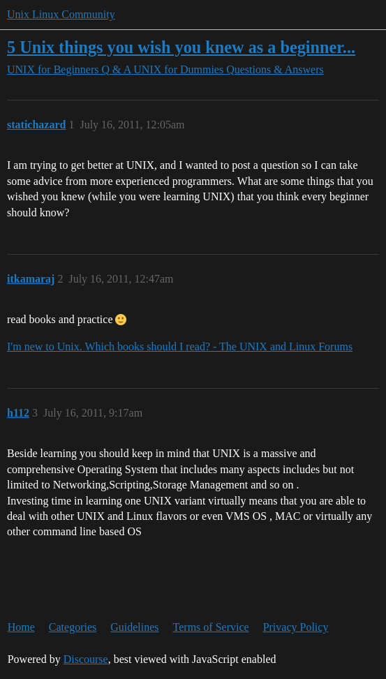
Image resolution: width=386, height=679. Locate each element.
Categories (72, 627)
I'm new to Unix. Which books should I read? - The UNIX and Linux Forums (179, 346)
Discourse (86, 659)
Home (21, 627)
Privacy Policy (296, 627)
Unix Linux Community (61, 14)
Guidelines (134, 627)
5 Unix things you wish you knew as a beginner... (181, 47)
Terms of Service (211, 627)
